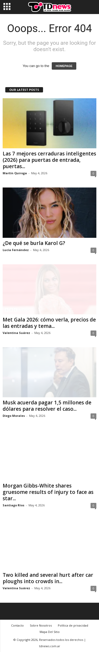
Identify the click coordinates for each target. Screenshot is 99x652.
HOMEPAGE (64, 66)
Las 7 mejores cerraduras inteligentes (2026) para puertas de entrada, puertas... (49, 160)
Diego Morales (14, 416)
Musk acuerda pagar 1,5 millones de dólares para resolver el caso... (47, 405)
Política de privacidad (73, 625)
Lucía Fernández (16, 250)
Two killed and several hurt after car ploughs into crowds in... (48, 578)
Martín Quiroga (15, 173)
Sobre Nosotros (41, 625)
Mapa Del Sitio (50, 632)
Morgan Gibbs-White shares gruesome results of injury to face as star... (48, 492)
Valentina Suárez (16, 333)
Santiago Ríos (13, 505)
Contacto (17, 625)
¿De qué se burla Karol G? (34, 243)
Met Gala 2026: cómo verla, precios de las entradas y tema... (49, 322)
